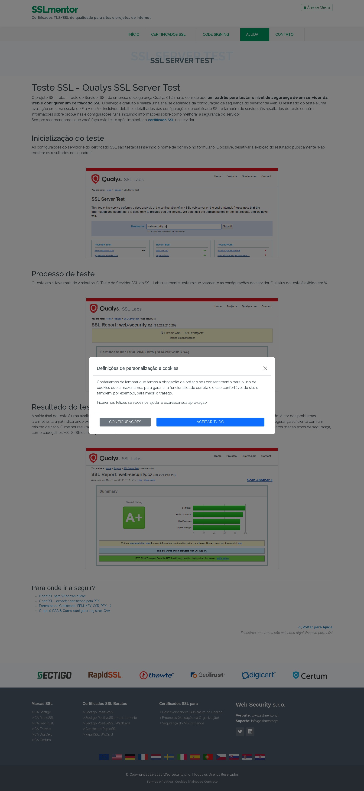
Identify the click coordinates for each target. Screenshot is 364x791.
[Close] (265, 368)
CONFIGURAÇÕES (125, 422)
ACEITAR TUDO (210, 422)
